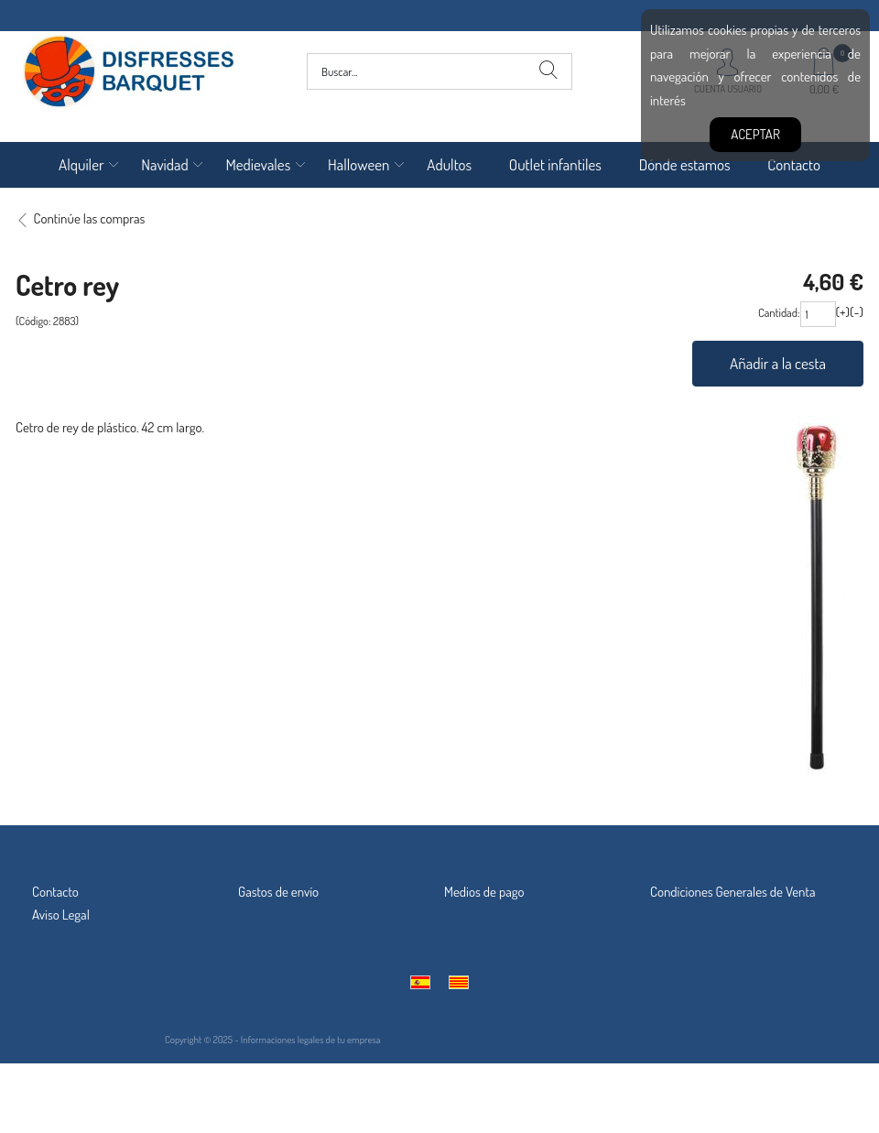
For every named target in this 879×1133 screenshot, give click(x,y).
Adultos (449, 164)
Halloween (359, 164)
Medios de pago (484, 891)
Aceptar (755, 134)
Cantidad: (779, 312)
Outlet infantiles (555, 164)
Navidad (164, 164)
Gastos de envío (278, 891)
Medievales (257, 164)
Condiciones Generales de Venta (733, 891)
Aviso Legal (61, 914)
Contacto (793, 164)
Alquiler (81, 164)
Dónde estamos (685, 164)
